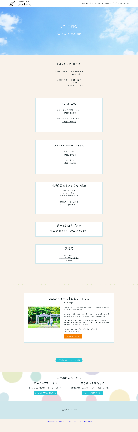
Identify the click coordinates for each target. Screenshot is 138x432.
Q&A (120, 3)
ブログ (114, 3)
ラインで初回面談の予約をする (45, 393)
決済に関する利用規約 (86, 421)
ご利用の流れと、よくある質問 (69, 360)
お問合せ (126, 3)
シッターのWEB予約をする (92, 393)
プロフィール (98, 3)
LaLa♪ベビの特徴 (87, 3)
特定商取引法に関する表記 (54, 421)
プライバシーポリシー (71, 421)
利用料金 (108, 3)
